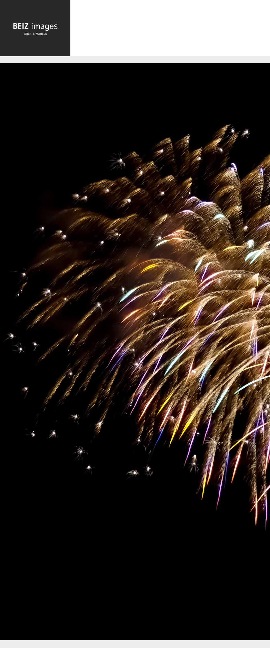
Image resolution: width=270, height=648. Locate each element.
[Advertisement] (170, 31)
